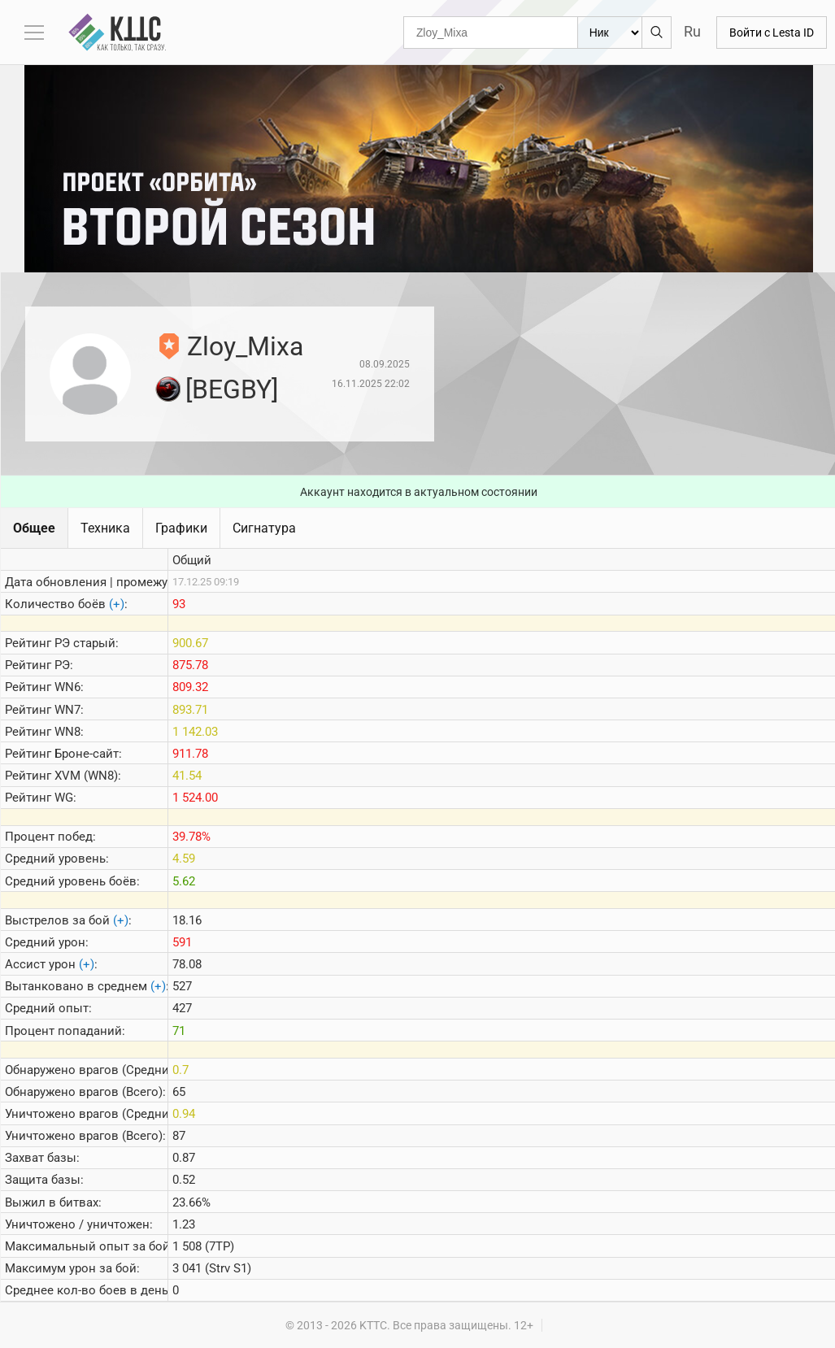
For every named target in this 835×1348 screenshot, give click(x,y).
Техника (105, 528)
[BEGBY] (231, 389)
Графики (181, 528)
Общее (34, 528)
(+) (116, 604)
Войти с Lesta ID (771, 32)
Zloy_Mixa (245, 346)
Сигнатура (264, 528)
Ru (692, 31)
